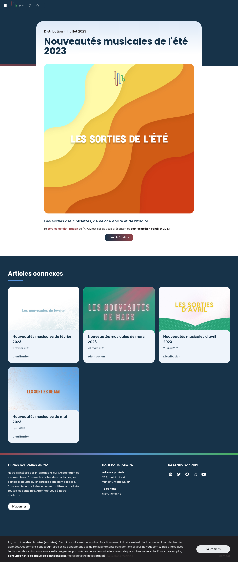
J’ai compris (213, 549)
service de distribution (63, 229)
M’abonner (19, 507)
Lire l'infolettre (119, 237)
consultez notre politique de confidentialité (37, 556)
